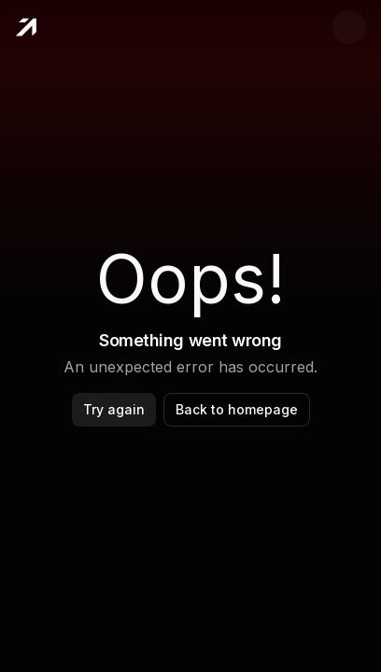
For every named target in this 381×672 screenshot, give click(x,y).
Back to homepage (237, 409)
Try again (114, 409)
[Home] (25, 27)
